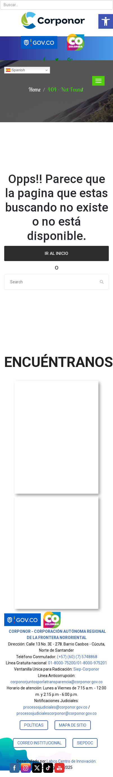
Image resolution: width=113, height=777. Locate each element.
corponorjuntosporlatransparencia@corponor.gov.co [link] (56, 682)
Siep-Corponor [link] (86, 669)
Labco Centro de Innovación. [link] (71, 761)
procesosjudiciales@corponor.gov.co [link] (55, 707)
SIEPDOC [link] (85, 743)
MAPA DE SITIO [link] (72, 725)
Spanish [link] (15, 70)
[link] (105, 21)
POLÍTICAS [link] (34, 725)
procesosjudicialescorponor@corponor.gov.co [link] (57, 713)
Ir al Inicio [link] (56, 253)
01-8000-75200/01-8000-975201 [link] (77, 663)
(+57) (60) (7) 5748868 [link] (77, 656)
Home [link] (34, 89)
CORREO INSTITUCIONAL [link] (39, 743)
